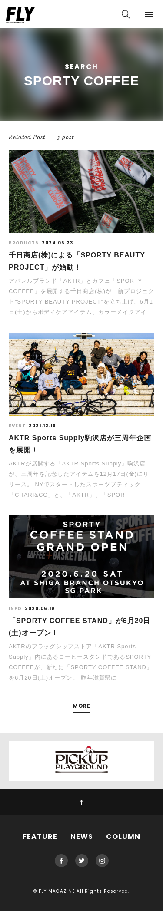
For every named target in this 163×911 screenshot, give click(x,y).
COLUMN (123, 837)
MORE (82, 706)
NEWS (81, 837)
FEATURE (40, 837)
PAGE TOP (81, 802)
